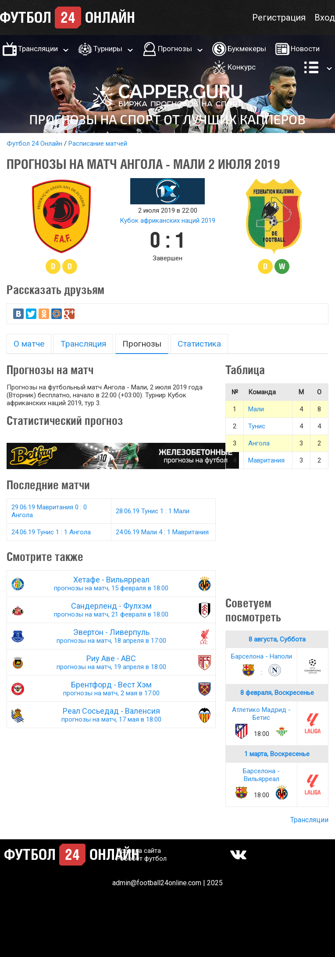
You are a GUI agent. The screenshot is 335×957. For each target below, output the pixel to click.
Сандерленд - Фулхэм (111, 609)
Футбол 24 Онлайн (34, 143)
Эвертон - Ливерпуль (111, 636)
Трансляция (83, 344)
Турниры (107, 48)
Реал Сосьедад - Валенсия (111, 714)
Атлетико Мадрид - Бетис (261, 714)
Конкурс (242, 67)
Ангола (259, 443)
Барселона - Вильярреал (261, 775)
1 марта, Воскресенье (277, 754)
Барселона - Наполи (261, 656)
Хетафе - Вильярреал (111, 583)
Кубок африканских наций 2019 (167, 220)
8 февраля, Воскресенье (277, 693)
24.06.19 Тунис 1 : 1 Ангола (51, 532)
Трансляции (38, 48)
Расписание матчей (97, 143)
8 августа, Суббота (277, 639)
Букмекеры (247, 48)
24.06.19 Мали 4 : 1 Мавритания (162, 532)
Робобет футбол (141, 858)
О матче (29, 344)
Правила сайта (138, 851)
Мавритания (266, 460)
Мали (256, 409)
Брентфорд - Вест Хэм (111, 688)
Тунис (256, 426)
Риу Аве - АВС (111, 662)
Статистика (199, 344)
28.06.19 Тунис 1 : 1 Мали (152, 511)
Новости (305, 48)
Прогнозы (175, 48)
